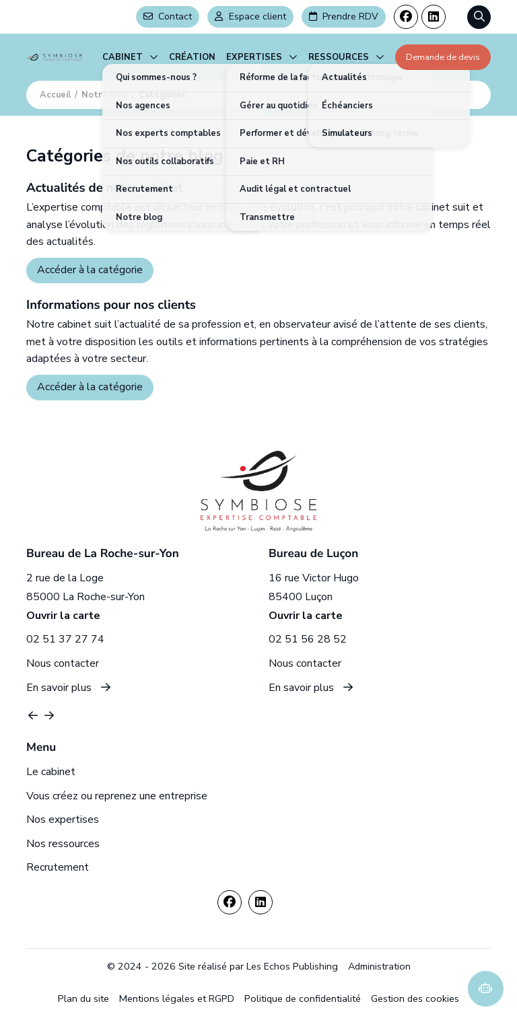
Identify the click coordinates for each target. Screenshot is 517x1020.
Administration (379, 966)
